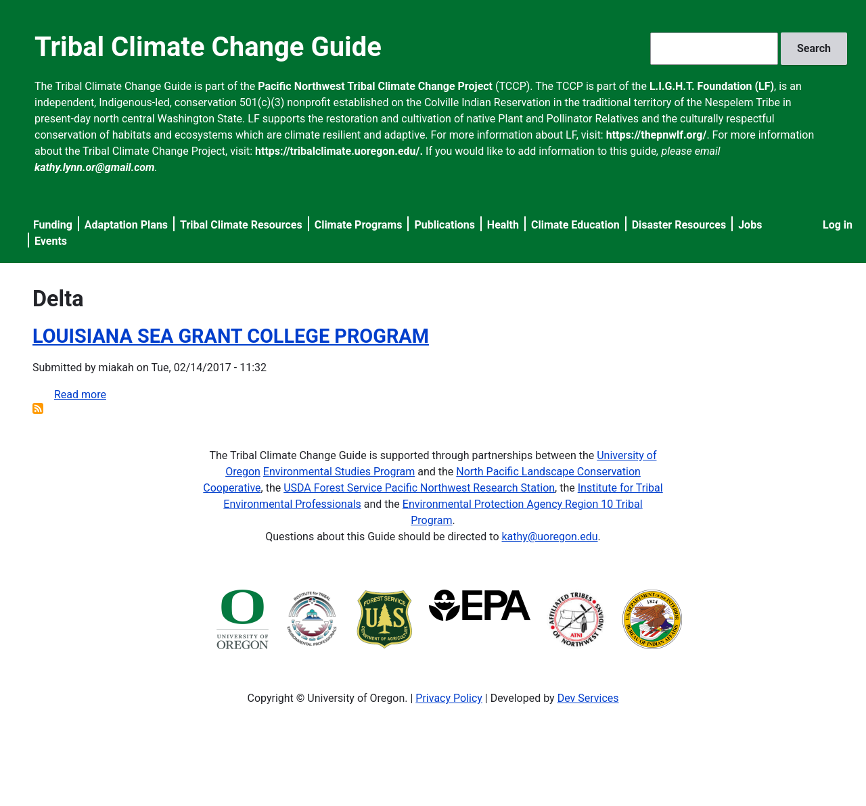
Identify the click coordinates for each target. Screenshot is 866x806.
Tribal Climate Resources (241, 224)
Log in (837, 224)
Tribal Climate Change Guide (208, 47)
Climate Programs (359, 224)
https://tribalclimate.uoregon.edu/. (339, 151)
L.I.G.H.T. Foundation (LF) (712, 86)
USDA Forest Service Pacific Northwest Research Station (419, 487)
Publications (444, 224)
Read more (80, 394)
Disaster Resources (679, 224)
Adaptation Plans (126, 224)
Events (51, 241)
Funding (52, 224)
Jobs (750, 224)
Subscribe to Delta (37, 408)
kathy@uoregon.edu (550, 536)
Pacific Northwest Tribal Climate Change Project (375, 86)
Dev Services (588, 698)
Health (503, 224)
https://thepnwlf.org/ (656, 134)
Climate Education (575, 224)
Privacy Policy (448, 698)
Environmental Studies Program (339, 471)
